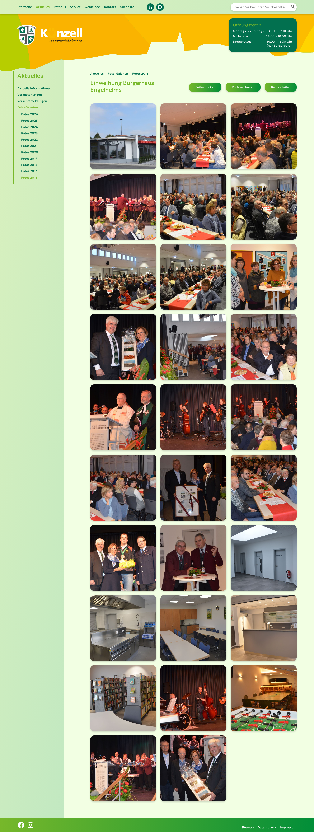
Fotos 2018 (29, 165)
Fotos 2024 (29, 127)
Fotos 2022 (29, 139)
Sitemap (247, 825)
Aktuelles (43, 7)
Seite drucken (205, 87)
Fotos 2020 (29, 152)
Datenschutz (267, 825)
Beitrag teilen (280, 87)
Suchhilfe (127, 7)
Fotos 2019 (29, 158)
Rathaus (60, 7)
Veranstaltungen (29, 95)
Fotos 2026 (29, 114)
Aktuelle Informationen (34, 88)
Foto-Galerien (27, 107)
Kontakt (110, 7)
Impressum (288, 825)
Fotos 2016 (29, 177)
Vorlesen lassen (243, 87)
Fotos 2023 (29, 133)
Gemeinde (92, 7)
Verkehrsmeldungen (32, 101)
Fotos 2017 (29, 171)
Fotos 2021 (29, 146)
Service (75, 7)
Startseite (24, 7)
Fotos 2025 (29, 120)
